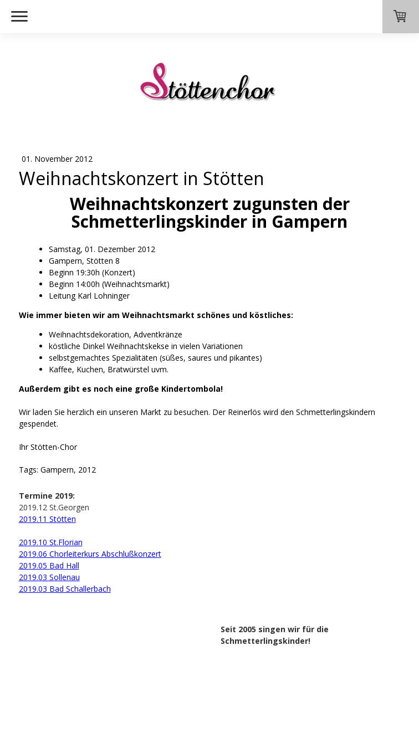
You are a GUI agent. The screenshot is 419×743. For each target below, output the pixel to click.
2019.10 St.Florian (51, 542)
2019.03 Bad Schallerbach (65, 588)
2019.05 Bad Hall (49, 565)
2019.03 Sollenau (49, 577)
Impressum (33, 679)
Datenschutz (75, 679)
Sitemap (113, 679)
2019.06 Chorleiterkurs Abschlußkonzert (90, 554)
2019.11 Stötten (47, 519)
